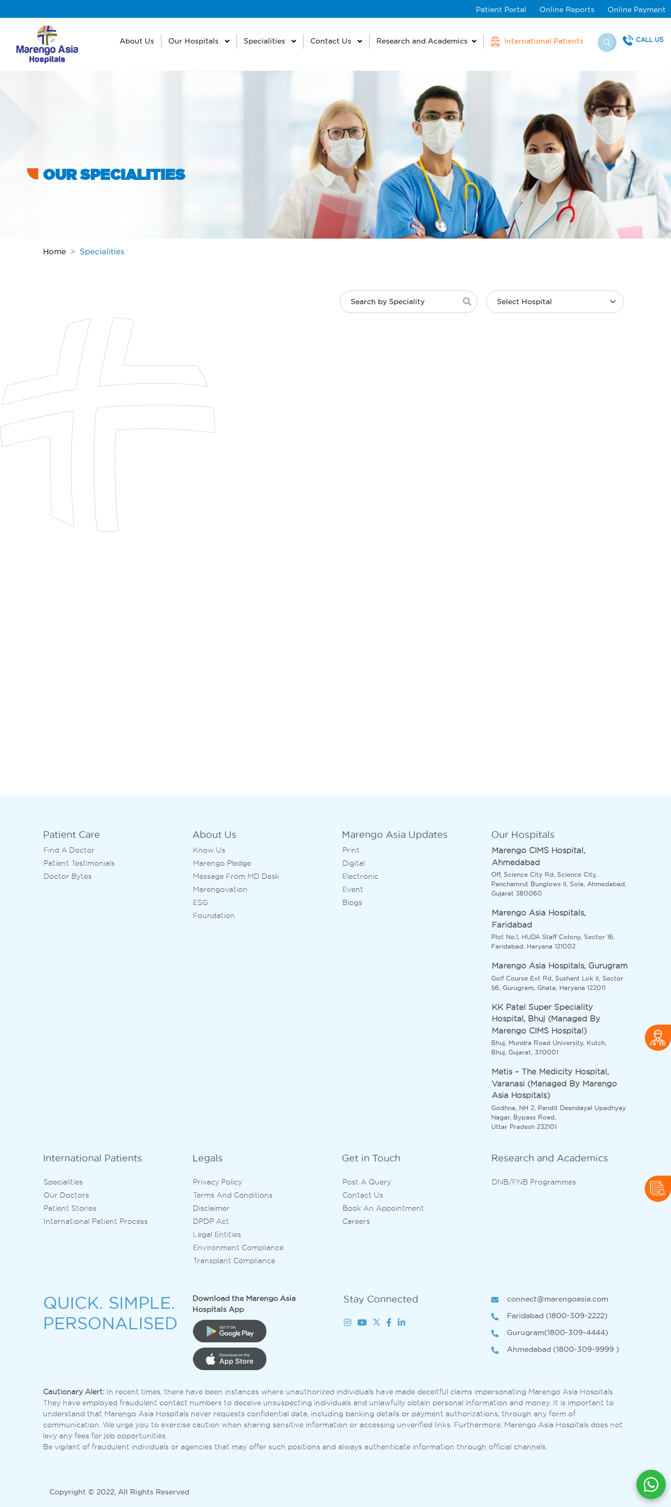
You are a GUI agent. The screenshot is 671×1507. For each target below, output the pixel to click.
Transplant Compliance (234, 1260)
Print (351, 850)
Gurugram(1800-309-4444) (549, 1333)
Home (54, 251)
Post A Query (366, 1182)
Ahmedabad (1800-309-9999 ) (555, 1350)
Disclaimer (211, 1208)
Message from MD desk (236, 876)
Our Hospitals (194, 41)
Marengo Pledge (222, 863)
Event (352, 889)
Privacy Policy (217, 1182)
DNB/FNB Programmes (534, 1182)
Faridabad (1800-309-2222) (549, 1316)
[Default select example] (555, 301)
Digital (353, 863)
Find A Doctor (69, 850)
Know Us (209, 850)
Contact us (362, 1195)
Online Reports (566, 9)
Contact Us (331, 41)
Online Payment (637, 9)
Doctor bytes (68, 876)
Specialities (265, 41)
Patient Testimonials (79, 863)
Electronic (360, 876)
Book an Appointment (383, 1208)
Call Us (650, 39)
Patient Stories (70, 1208)
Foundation (214, 915)
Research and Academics (422, 41)
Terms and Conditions (233, 1195)
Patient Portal (501, 9)
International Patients (537, 41)
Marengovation (220, 889)
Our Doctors (66, 1195)
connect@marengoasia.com (549, 1300)
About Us (137, 41)
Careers (356, 1221)
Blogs (352, 902)
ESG (200, 902)
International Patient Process (96, 1221)
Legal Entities (217, 1234)
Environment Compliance (238, 1247)
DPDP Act (211, 1221)
